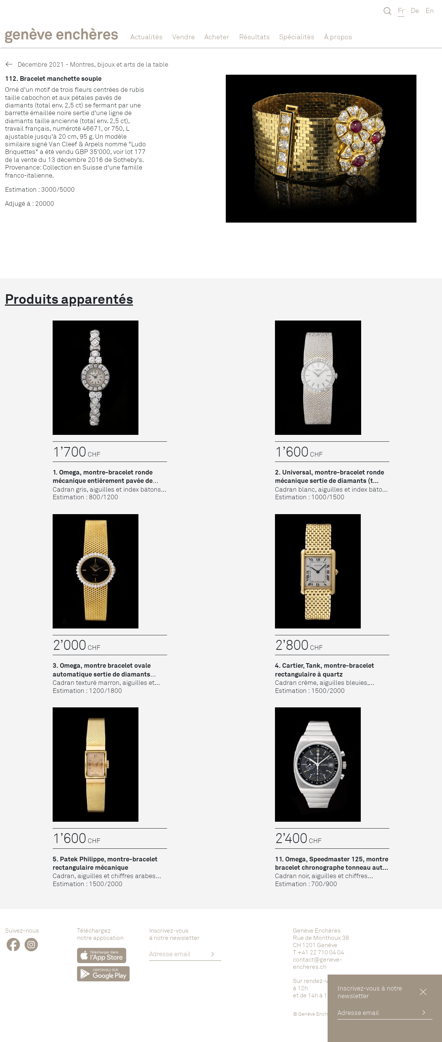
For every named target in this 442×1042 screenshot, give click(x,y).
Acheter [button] (216, 36)
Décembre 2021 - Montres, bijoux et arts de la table (86, 64)
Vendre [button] (183, 36)
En (430, 10)
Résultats (254, 36)
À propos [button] (338, 36)
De (415, 10)
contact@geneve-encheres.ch (317, 962)
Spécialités (296, 36)
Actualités (146, 36)
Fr (401, 10)
